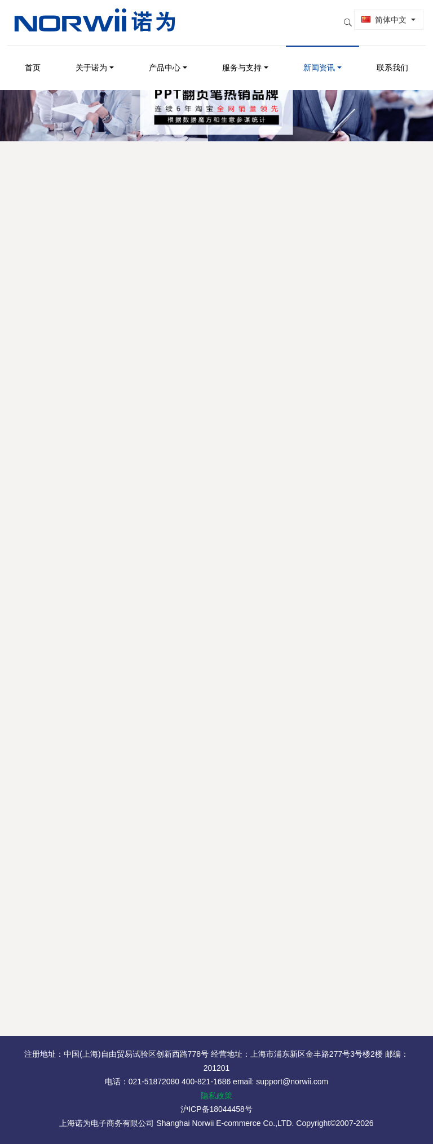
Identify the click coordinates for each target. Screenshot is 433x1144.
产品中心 (164, 59)
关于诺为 (91, 59)
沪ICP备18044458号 (216, 1109)
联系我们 (392, 59)
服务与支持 (242, 59)
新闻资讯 (319, 59)
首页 (33, 59)
